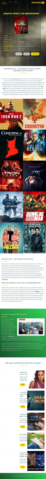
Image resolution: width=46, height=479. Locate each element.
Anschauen (35, 53)
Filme (10, 2)
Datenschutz (19, 475)
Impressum (15, 475)
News (15, 2)
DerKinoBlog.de (30, 475)
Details (26, 53)
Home (4, 2)
